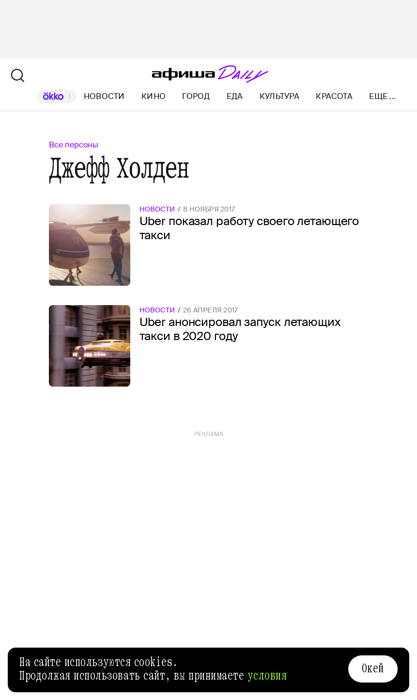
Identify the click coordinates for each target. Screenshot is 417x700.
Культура (279, 96)
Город (196, 96)
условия (267, 675)
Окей (373, 668)
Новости (104, 96)
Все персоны (73, 145)
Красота (334, 96)
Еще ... (382, 96)
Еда (235, 96)
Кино (153, 96)
